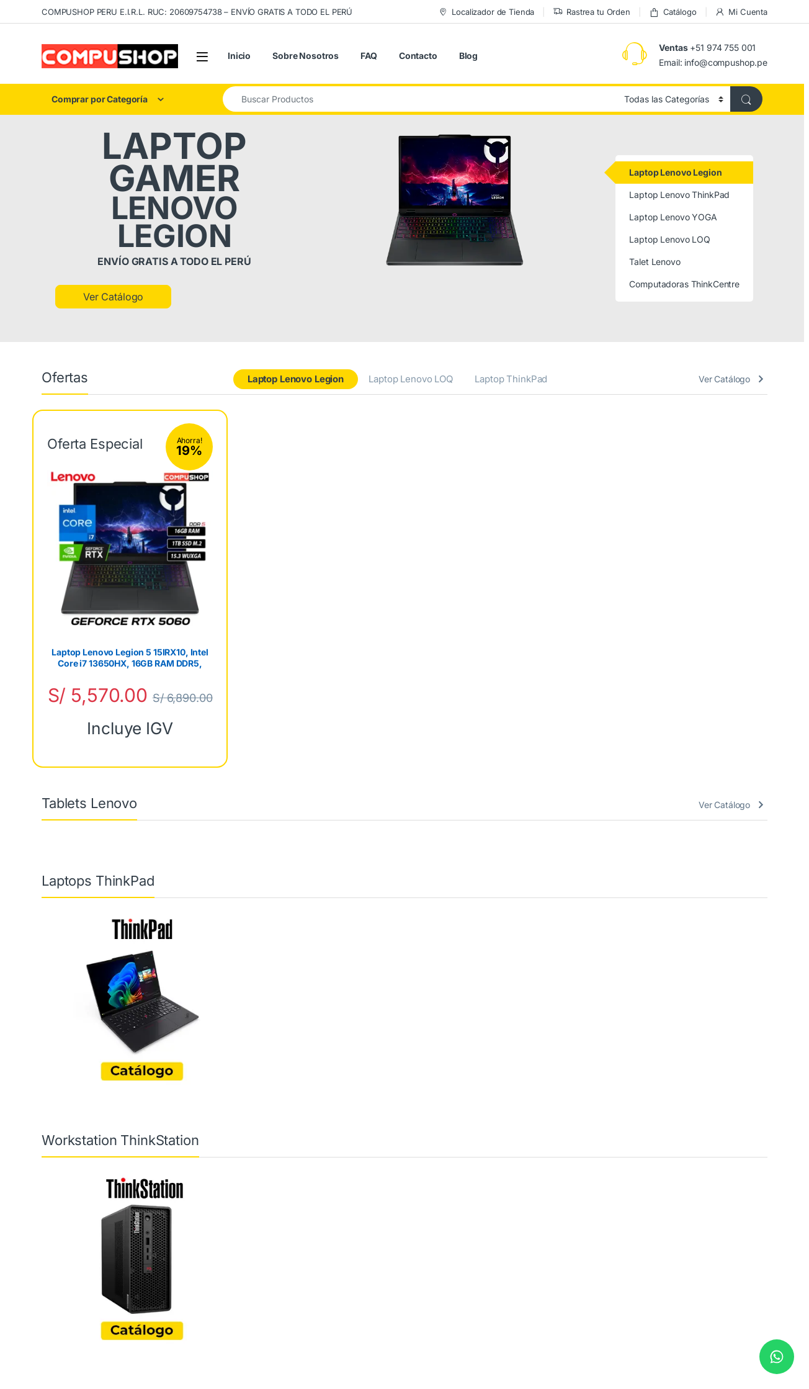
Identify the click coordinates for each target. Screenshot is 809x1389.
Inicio (239, 55)
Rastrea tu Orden (591, 12)
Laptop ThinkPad (511, 379)
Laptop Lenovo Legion (296, 379)
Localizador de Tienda (486, 12)
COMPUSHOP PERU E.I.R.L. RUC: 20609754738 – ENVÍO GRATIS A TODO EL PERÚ (197, 12)
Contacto (418, 55)
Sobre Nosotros (305, 55)
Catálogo (673, 12)
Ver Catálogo (113, 296)
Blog (468, 55)
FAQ (368, 55)
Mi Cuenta (741, 12)
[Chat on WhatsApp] (776, 1356)
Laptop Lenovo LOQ (411, 379)
